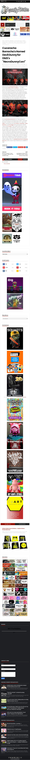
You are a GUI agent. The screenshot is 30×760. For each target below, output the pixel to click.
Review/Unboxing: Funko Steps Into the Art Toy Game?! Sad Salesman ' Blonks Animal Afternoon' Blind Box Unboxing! (17, 708)
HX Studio (9, 126)
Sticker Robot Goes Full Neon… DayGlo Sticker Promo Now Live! (13, 529)
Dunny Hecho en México (13, 87)
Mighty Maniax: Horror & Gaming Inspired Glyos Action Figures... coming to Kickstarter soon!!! (17, 742)
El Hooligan (11, 124)
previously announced (10, 119)
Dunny (15, 42)
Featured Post (8, 524)
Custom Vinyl (10, 42)
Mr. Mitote (16, 123)
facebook (25, 159)
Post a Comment (7, 163)
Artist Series (7, 40)
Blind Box (12, 40)
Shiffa (3, 123)
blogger (20, 159)
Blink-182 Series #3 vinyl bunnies (14, 729)
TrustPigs (4, 43)
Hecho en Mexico (20, 42)
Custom (23, 40)
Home (3, 40)
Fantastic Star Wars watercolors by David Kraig (17, 734)
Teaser (24, 42)
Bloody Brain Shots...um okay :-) (14, 723)
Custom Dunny (5, 42)
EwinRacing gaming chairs (21, 397)
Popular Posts (22, 524)
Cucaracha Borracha (18, 40)
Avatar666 (22, 123)
